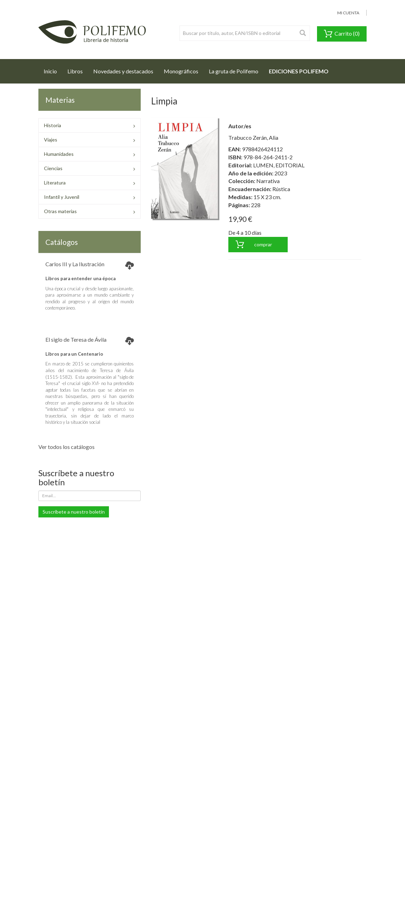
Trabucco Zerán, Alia (253, 137)
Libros (75, 71)
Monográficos (181, 71)
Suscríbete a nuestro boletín (74, 512)
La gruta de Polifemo (233, 71)
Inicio (53, 69)
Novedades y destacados (123, 71)
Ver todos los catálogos (66, 446)
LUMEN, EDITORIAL (278, 165)
